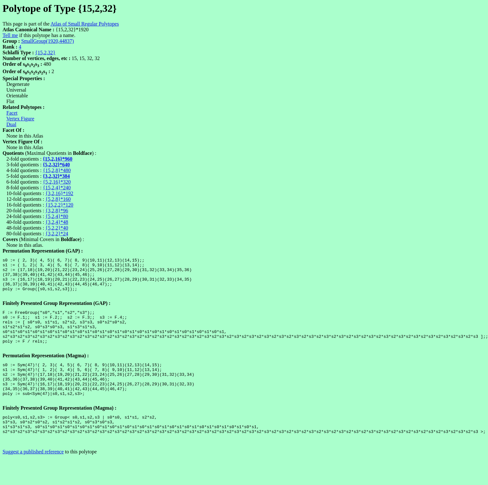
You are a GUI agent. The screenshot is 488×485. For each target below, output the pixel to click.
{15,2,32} (45, 52)
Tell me (10, 35)
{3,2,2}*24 (56, 233)
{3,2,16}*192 (59, 193)
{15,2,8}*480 (57, 170)
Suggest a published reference (33, 479)
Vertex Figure (20, 118)
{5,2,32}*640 (56, 164)
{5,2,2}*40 (56, 228)
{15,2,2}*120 (59, 205)
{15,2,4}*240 (57, 187)
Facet (12, 113)
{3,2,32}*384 (56, 176)
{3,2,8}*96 (56, 210)
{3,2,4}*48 (56, 222)
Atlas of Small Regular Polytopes (84, 24)
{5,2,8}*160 (58, 199)
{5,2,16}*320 (57, 182)
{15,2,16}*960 (57, 159)
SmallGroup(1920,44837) (47, 41)
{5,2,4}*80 (56, 216)
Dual (11, 124)
